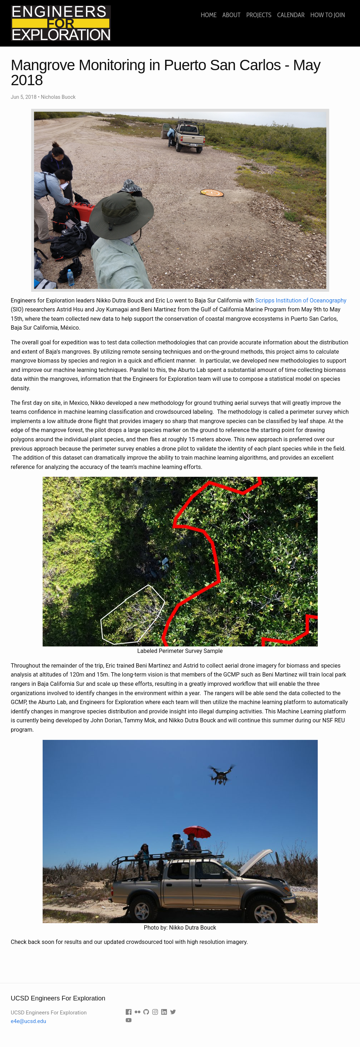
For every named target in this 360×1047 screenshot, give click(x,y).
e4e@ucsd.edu (28, 1021)
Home (208, 15)
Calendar (291, 15)
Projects (258, 15)
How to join (328, 15)
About (231, 15)
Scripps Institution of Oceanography (300, 300)
